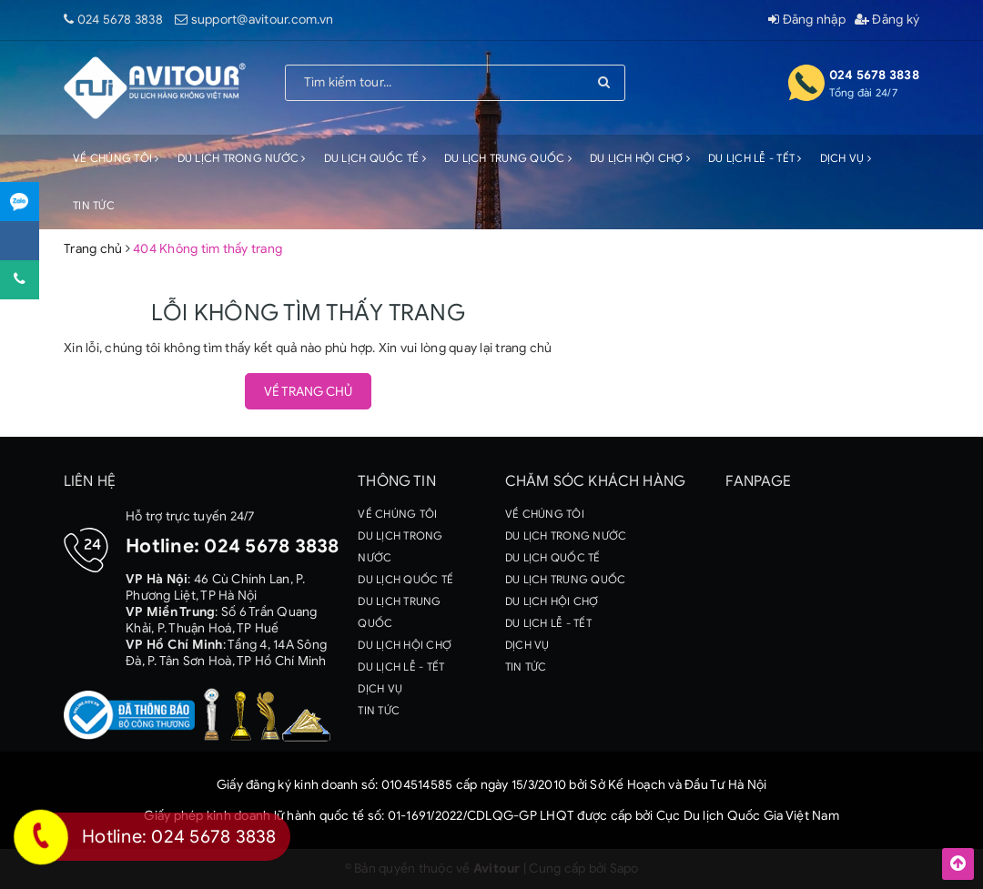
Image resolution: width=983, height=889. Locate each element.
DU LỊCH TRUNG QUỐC (508, 158)
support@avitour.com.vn (262, 19)
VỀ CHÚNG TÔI (116, 158)
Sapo (624, 868)
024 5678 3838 (120, 19)
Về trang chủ (308, 391)
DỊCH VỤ (845, 158)
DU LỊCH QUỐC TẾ (375, 158)
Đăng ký (887, 19)
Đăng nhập (807, 19)
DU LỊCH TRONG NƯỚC (241, 158)
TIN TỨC (94, 205)
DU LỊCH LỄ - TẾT (755, 158)
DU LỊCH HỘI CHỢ (640, 158)
